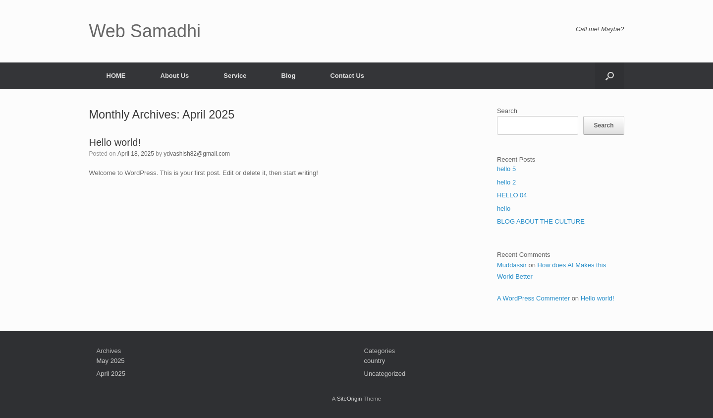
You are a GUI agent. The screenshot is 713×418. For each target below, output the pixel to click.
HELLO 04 (512, 195)
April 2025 (111, 373)
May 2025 (111, 360)
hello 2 (506, 182)
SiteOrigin (349, 399)
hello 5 (506, 169)
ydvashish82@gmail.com (197, 153)
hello (503, 208)
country (374, 360)
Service (234, 75)
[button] (609, 75)
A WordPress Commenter (533, 298)
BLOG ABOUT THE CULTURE (541, 221)
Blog (288, 75)
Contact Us (347, 75)
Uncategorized (385, 373)
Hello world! (115, 142)
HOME (116, 75)
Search (507, 111)
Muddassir (512, 265)
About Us (175, 75)
